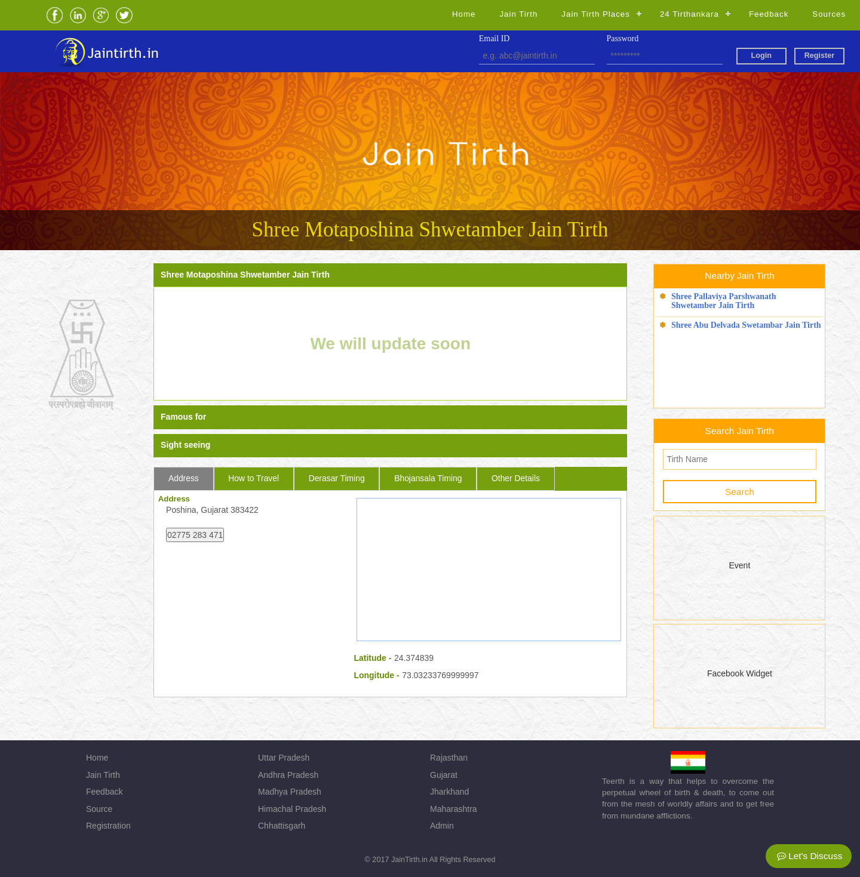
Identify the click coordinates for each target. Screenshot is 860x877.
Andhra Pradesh (288, 775)
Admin (442, 825)
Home (463, 14)
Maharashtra (453, 809)
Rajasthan (449, 757)
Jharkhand (449, 791)
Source (99, 809)
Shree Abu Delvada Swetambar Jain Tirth (746, 325)
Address (183, 478)
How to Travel (253, 478)
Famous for (183, 417)
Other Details (516, 478)
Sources (829, 14)
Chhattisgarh (281, 825)
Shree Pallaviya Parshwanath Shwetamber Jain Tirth (723, 301)
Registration (108, 825)
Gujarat (443, 775)
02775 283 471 (195, 535)
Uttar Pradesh (283, 757)
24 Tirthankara (689, 14)
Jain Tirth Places (595, 14)
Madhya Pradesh (289, 791)
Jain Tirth (518, 14)
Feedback (768, 14)
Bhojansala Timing (428, 478)
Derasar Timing (337, 478)
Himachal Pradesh (292, 809)
